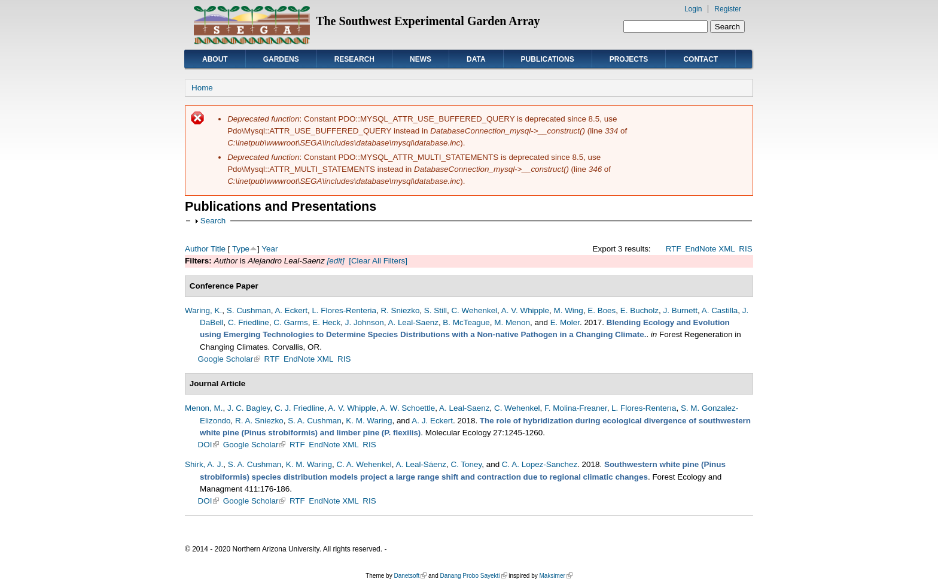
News (420, 59)
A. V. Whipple (525, 310)
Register (727, 9)
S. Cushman (249, 310)
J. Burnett (680, 310)
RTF (673, 248)
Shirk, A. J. (204, 464)
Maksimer (555, 575)
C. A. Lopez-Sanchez (539, 464)
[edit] (335, 260)
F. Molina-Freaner (575, 408)
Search (213, 220)
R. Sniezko (399, 310)
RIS (745, 248)
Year (269, 248)
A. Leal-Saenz (464, 408)
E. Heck (326, 322)
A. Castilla (720, 310)
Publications (547, 59)
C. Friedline (248, 322)
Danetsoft (410, 575)
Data (476, 59)
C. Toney (466, 464)
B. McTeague (466, 322)
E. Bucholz (639, 310)
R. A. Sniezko (259, 420)
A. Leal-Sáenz (421, 464)
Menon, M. (204, 408)
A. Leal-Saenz (413, 322)
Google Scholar (229, 358)
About (215, 59)
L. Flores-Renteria (344, 310)
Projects (629, 59)
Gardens (281, 59)
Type (240, 248)
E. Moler (565, 322)
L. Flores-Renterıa (643, 408)
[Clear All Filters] (378, 260)
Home (202, 87)
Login (693, 9)
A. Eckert (291, 310)
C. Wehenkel (474, 310)
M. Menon (512, 322)
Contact (700, 59)
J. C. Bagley (248, 408)
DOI (209, 444)
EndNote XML (710, 248)
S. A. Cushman (315, 420)
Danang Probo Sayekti (473, 575)
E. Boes (601, 310)
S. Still (435, 310)
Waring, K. (203, 310)
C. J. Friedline (299, 408)
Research (354, 59)
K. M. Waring (369, 420)
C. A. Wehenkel (363, 464)
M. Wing (568, 310)
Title (218, 248)
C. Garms (290, 322)
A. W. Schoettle (407, 408)
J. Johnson (364, 322)
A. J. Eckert (432, 420)
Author (197, 248)
